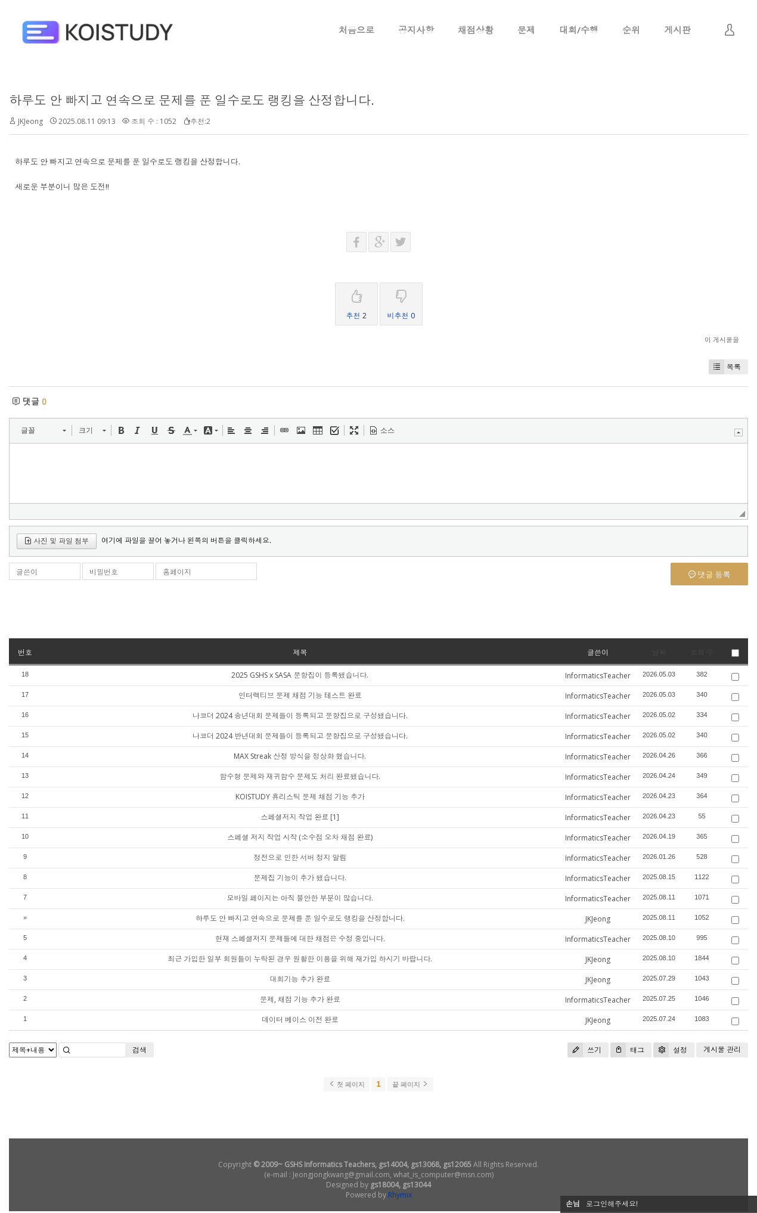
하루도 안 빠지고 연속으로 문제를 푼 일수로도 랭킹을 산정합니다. (191, 100)
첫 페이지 (346, 1084)
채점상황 (476, 30)
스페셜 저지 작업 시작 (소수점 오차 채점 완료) (300, 837)
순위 (631, 30)
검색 (139, 1050)
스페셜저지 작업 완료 (294, 817)
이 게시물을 (722, 339)
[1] (334, 817)
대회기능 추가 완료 (299, 979)
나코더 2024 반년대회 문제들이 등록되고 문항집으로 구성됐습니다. (300, 736)
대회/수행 (578, 30)
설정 (670, 1050)
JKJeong (30, 121)
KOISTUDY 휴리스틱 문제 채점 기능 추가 (300, 797)
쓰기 (584, 1050)
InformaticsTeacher (598, 676)
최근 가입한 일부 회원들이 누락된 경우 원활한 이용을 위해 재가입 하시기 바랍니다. (299, 959)
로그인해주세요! (612, 1204)
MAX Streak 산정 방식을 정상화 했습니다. (300, 756)
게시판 (677, 30)
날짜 (658, 652)
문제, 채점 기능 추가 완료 (300, 999)
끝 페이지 (410, 1084)
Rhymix (400, 1195)
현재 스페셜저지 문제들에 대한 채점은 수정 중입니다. (300, 938)
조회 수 (701, 652)
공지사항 (416, 30)
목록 (725, 366)
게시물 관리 (722, 1049)
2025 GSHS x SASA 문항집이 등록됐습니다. (299, 675)
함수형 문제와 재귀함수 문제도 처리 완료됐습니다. (299, 776)
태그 (627, 1050)
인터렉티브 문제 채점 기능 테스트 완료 (300, 695)
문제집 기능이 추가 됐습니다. (299, 878)
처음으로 (356, 30)
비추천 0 (401, 302)
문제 (526, 30)
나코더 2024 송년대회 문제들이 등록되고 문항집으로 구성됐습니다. (300, 716)
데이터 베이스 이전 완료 (300, 1020)
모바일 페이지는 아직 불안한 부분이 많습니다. (300, 898)
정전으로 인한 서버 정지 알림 (299, 857)
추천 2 (356, 302)
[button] (43, 430)
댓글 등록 (709, 574)
